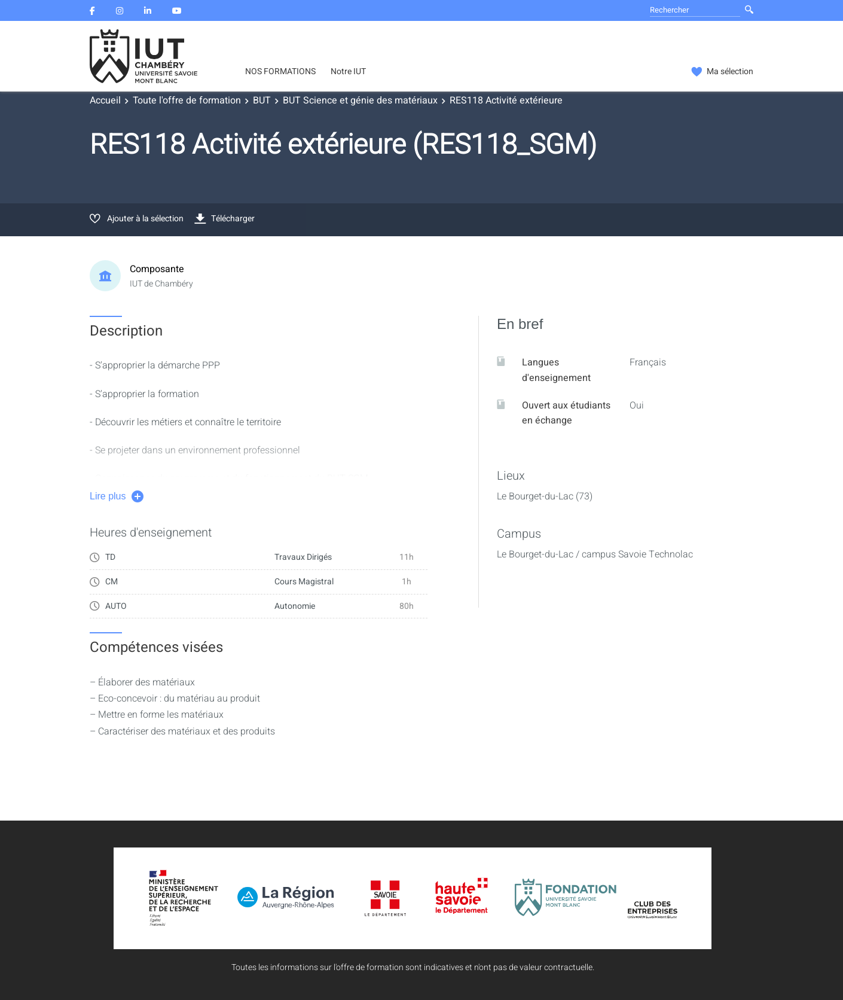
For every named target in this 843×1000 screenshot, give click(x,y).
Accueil (105, 100)
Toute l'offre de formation (187, 100)
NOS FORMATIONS (280, 72)
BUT (262, 100)
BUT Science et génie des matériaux (360, 100)
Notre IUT (348, 72)
